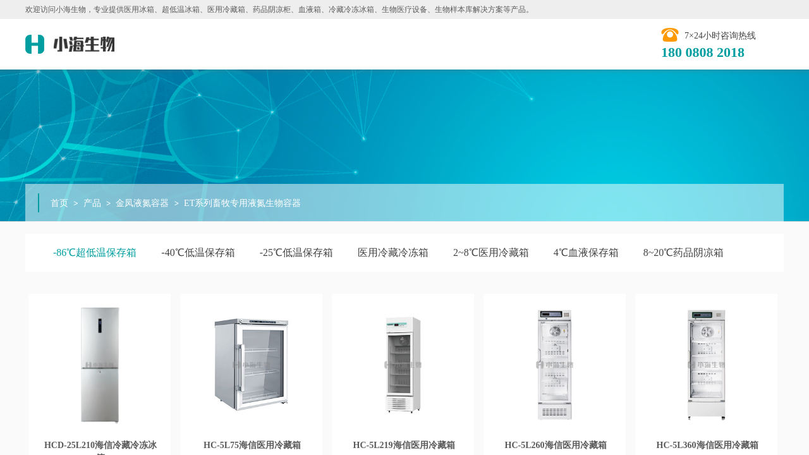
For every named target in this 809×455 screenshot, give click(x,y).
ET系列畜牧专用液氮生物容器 (242, 203)
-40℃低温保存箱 (197, 252)
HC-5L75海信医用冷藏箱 (252, 445)
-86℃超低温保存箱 (95, 252)
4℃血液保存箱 (586, 252)
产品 (92, 203)
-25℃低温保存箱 (296, 252)
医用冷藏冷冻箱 (393, 252)
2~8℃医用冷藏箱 (491, 252)
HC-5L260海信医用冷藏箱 (556, 445)
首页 (59, 203)
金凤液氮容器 (142, 203)
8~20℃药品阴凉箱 (683, 252)
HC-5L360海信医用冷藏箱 (707, 445)
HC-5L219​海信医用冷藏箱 (404, 445)
